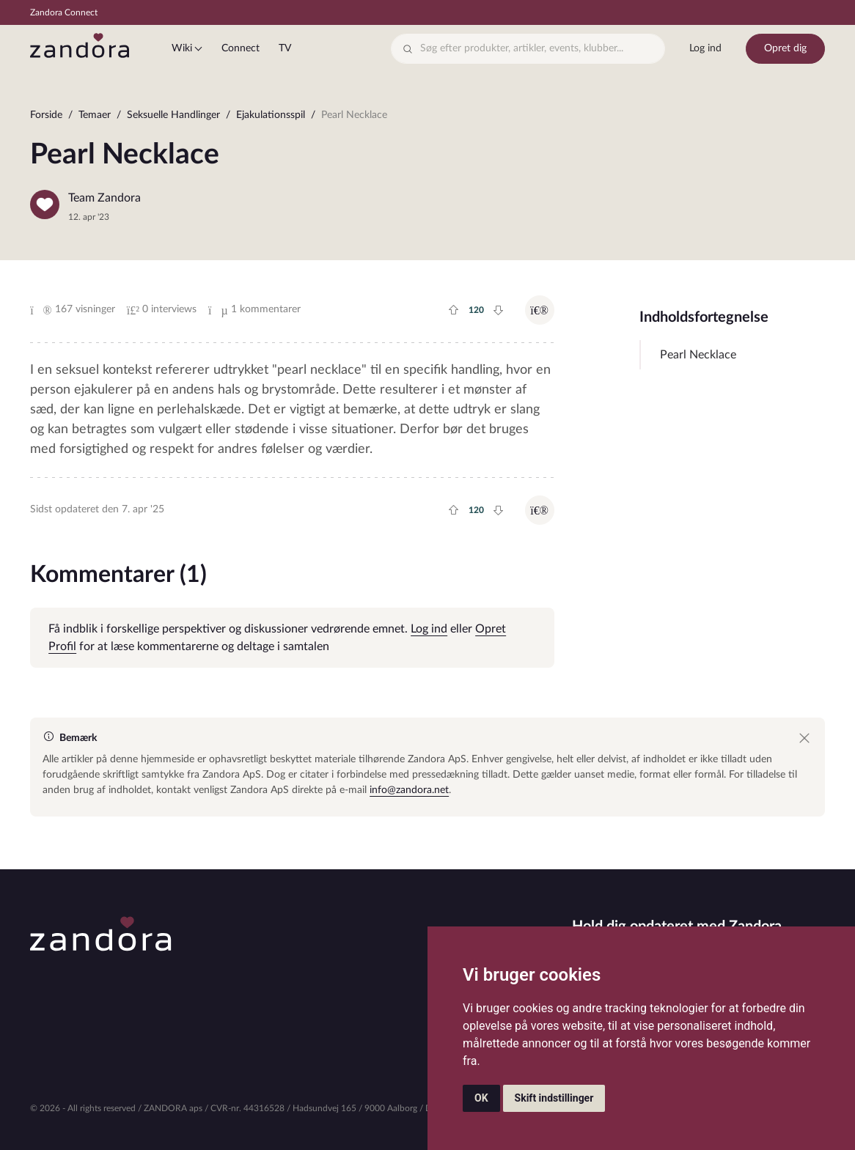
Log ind (705, 48)
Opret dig (785, 48)
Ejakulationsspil (270, 115)
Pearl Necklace (698, 355)
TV (285, 48)
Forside (46, 115)
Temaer (94, 115)
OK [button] (481, 1098)
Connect (240, 48)
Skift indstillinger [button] (554, 1098)
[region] (427, 118)
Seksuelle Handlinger (173, 115)
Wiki (182, 48)
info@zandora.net (409, 790)
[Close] (804, 738)
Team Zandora (104, 198)
